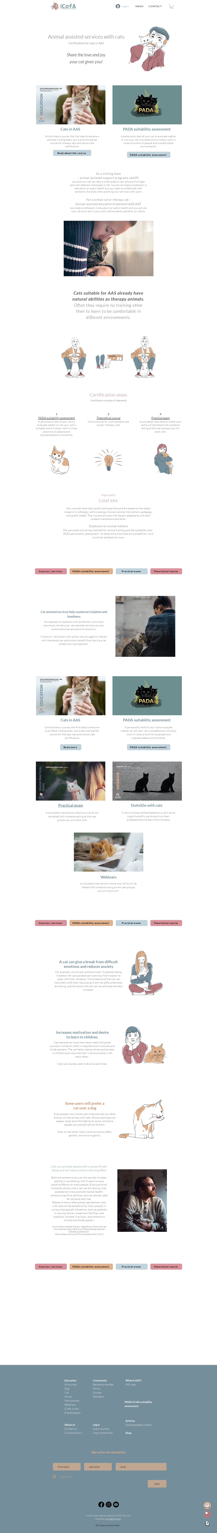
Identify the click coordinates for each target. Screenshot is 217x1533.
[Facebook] (101, 1504)
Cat (66, 1392)
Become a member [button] (103, 1384)
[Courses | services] (51, 571)
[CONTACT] (155, 6)
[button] (139, 6)
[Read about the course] (72, 153)
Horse (68, 1396)
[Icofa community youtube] (116, 1504)
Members (98, 1396)
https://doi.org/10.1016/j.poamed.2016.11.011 (82, 1234)
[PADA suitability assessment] (148, 155)
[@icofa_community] (109, 1504)
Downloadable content (138, 1424)
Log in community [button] (103, 1432)
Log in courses (101, 1428)
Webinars (108, 877)
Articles (130, 1420)
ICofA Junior (71, 1408)
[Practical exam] (132, 571)
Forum (96, 1388)
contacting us (113, 1518)
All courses (70, 1384)
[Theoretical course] (166, 571)
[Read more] (70, 747)
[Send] (157, 1484)
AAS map (130, 1384)
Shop (128, 1432)
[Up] (207, 1523)
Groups (97, 1392)
